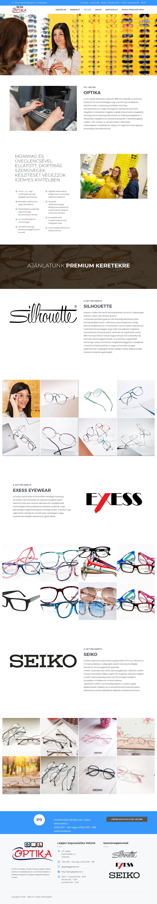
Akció (98, 10)
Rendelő (75, 10)
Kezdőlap (61, 10)
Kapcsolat (112, 10)
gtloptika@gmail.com (70, 867)
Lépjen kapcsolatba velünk (127, 819)
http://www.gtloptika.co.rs (72, 872)
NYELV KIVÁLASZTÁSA (133, 10)
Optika (87, 10)
